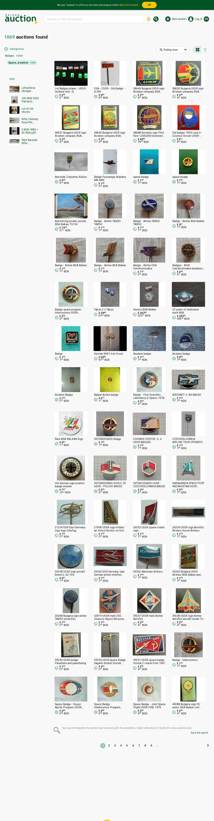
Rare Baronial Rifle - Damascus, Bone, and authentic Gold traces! (30, 141)
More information (129, 5)
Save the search (199, 732)
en (206, 19)
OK (149, 4)
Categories (16, 48)
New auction (179, 19)
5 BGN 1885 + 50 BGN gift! (30, 131)
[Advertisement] (22, 211)
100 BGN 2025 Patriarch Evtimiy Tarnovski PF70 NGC (31, 100)
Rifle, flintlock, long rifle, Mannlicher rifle (31, 121)
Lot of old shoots (27, 110)
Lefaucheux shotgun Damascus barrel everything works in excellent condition (28, 89)
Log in (198, 19)
